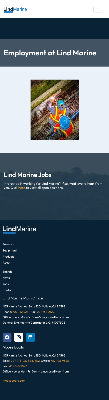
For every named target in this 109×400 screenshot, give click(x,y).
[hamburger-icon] (97, 9)
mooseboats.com (14, 380)
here (21, 188)
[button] (4, 109)
